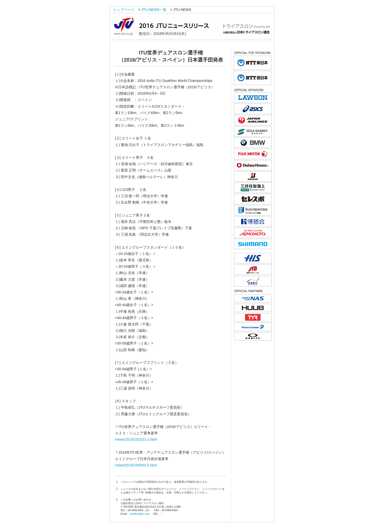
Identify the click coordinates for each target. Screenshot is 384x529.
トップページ (124, 10)
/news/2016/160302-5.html (136, 465)
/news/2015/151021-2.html (136, 439)
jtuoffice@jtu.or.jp (140, 513)
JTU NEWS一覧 (154, 10)
